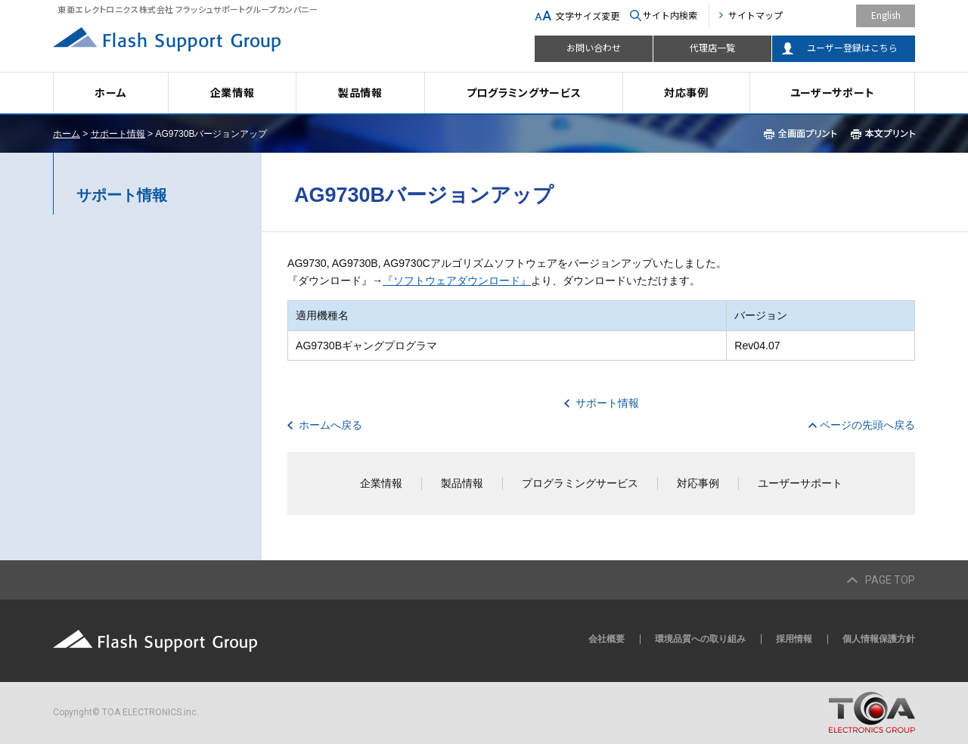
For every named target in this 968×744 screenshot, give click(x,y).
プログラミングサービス (524, 92)
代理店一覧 (712, 47)
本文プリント (883, 134)
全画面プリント (800, 134)
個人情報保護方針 (878, 639)
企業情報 (232, 92)
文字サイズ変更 (587, 15)
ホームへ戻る (330, 425)
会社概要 (606, 639)
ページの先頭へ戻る (867, 425)
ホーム (110, 92)
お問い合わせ (593, 47)
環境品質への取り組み (700, 639)
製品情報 (360, 92)
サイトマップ (755, 14)
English (886, 14)
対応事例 (686, 92)
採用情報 (794, 639)
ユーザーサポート (832, 92)
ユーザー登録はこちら (852, 47)
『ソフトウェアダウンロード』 (457, 280)
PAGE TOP (890, 580)
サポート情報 (118, 134)
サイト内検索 (670, 14)
